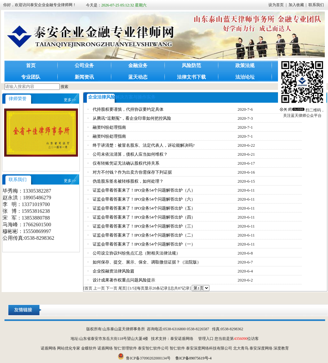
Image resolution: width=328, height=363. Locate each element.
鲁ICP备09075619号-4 (193, 358)
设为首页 (276, 5)
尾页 (122, 288)
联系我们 (316, 5)
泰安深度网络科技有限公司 (209, 348)
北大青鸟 (240, 348)
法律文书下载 (191, 77)
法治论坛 (245, 77)
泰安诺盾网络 (181, 338)
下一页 (111, 288)
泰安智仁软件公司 (153, 348)
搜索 (64, 86)
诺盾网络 (48, 348)
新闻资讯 (84, 77)
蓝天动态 (137, 77)
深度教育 (281, 348)
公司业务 (84, 65)
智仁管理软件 (125, 348)
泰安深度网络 (261, 348)
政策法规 (245, 65)
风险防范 (191, 65)
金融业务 (137, 65)
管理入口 (206, 338)
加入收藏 (296, 5)
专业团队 (30, 77)
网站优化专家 (68, 348)
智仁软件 (177, 348)
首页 (31, 65)
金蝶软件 (89, 348)
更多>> (70, 100)
